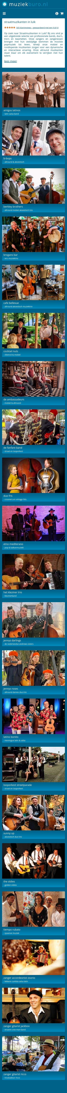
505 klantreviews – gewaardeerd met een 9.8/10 (37, 27)
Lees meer (10, 61)
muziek (28, 4)
